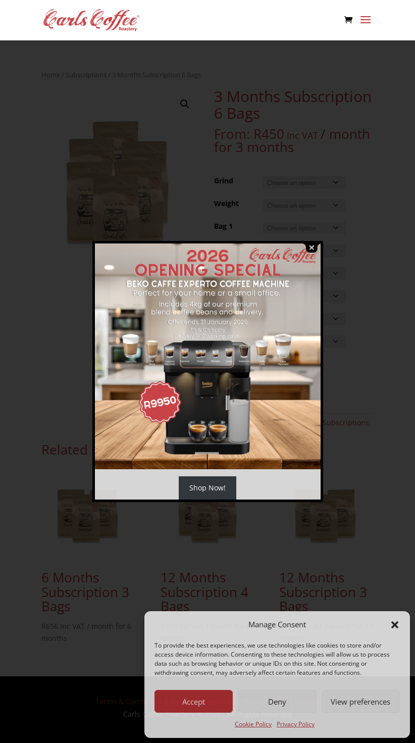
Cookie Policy (253, 724)
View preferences (360, 702)
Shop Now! (207, 487)
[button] (395, 625)
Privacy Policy (296, 724)
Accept (193, 702)
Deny (277, 702)
